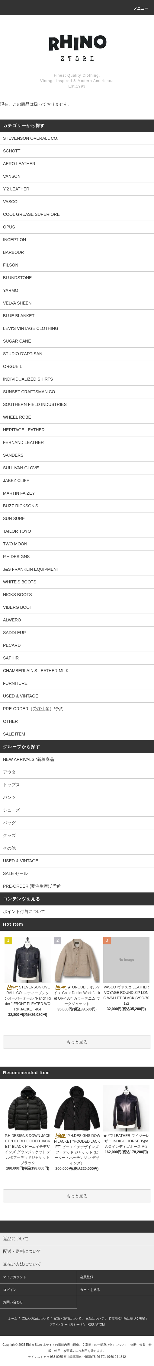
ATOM (100, 1324)
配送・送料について (67, 1318)
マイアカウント (14, 1277)
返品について (95, 1318)
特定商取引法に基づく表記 (127, 1318)
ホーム (12, 1318)
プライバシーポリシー (65, 1324)
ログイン (9, 1289)
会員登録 (86, 1277)
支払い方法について (35, 1318)
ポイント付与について (24, 911)
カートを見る (90, 1289)
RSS (91, 1324)
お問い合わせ (13, 1302)
